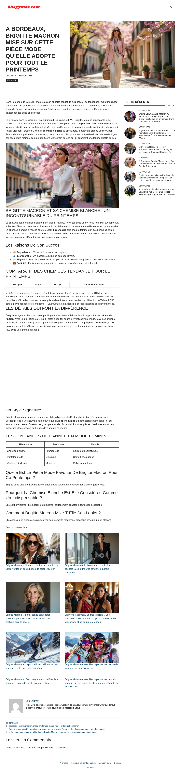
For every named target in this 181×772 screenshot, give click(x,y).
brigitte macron (25, 726)
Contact (117, 763)
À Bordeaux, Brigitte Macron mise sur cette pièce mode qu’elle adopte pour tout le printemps (157, 163)
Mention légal (105, 763)
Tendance (11, 80)
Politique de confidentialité (83, 763)
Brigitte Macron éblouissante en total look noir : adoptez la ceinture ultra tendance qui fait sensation (90, 569)
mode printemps (40, 726)
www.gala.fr (21, 527)
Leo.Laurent (11, 76)
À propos (64, 763)
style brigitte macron (70, 726)
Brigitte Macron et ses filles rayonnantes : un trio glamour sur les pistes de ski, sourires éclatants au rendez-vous (91, 683)
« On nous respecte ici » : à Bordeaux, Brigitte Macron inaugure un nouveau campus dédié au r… (53, 732)
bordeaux (13, 726)
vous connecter (27, 747)
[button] (171, 7)
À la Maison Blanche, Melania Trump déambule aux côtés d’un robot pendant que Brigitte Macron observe (156, 192)
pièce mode (54, 726)
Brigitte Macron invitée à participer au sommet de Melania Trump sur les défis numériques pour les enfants (57, 729)
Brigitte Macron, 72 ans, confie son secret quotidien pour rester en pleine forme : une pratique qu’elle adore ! (28, 618)
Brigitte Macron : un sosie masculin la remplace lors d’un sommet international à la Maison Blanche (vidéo (157, 134)
